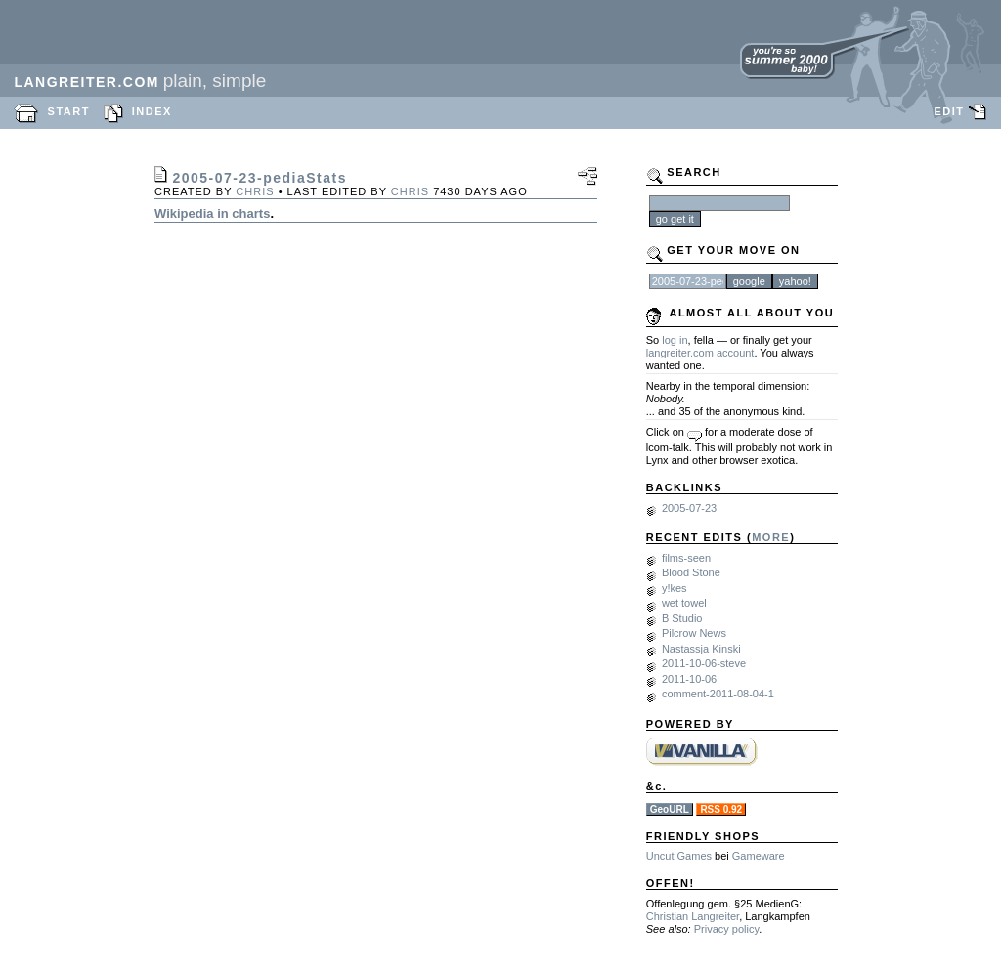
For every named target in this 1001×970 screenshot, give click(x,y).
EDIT (949, 111)
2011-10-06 (689, 679)
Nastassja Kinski (701, 648)
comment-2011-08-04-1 (718, 693)
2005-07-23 (689, 508)
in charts (243, 213)
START (69, 111)
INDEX (152, 111)
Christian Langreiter (692, 916)
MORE (771, 537)
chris (255, 191)
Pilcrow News (694, 633)
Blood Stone (691, 572)
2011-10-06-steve (704, 663)
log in (674, 340)
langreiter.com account (700, 352)
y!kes (674, 588)
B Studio (682, 618)
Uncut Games (679, 856)
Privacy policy (726, 929)
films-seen (686, 558)
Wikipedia (184, 213)
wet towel (684, 603)
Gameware (758, 856)
